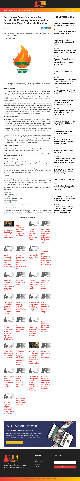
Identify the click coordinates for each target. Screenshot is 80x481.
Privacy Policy (39, 461)
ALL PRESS (22, 10)
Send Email (10, 196)
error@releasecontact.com (16, 212)
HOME (6, 10)
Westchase (45, 95)
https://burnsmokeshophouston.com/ (20, 204)
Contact (37, 466)
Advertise (37, 464)
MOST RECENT (13, 10)
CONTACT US (29, 10)
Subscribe (65, 467)
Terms (37, 459)
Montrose (13, 97)
